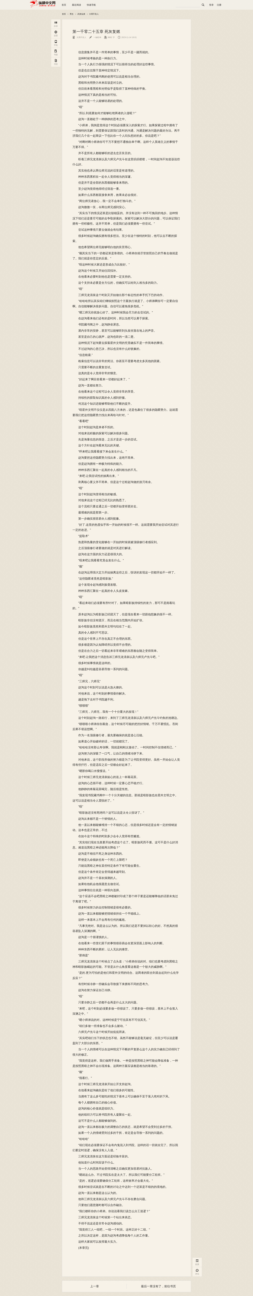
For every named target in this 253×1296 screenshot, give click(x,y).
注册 (219, 5)
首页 (64, 5)
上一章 (94, 1286)
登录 (211, 5)
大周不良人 (94, 14)
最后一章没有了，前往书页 (158, 1286)
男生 (72, 14)
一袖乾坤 (95, 37)
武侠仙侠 (81, 14)
